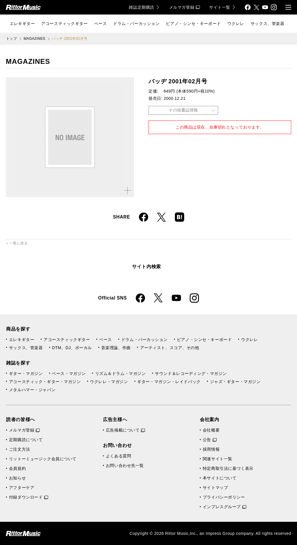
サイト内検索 (146, 266)
